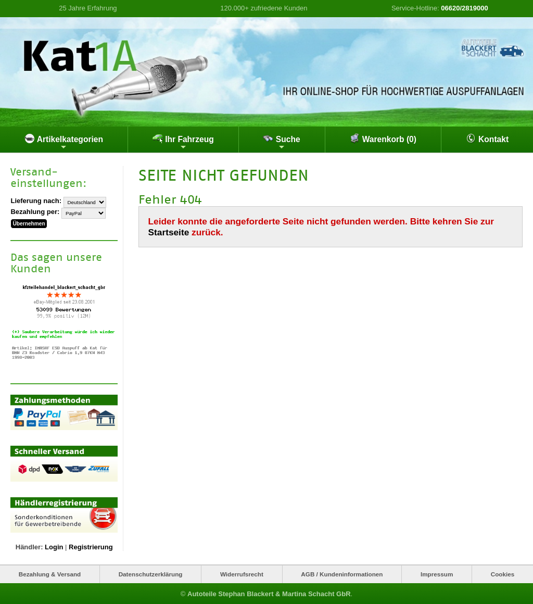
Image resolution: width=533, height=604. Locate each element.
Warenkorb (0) (382, 138)
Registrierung (91, 547)
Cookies (502, 574)
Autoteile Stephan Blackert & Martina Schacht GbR (269, 593)
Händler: (29, 547)
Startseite (168, 232)
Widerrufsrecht (241, 574)
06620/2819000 (464, 8)
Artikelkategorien (63, 142)
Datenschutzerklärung (151, 574)
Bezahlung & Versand (50, 574)
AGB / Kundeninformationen (342, 574)
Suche (281, 142)
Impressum (437, 574)
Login (54, 547)
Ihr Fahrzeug (183, 142)
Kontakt (487, 138)
